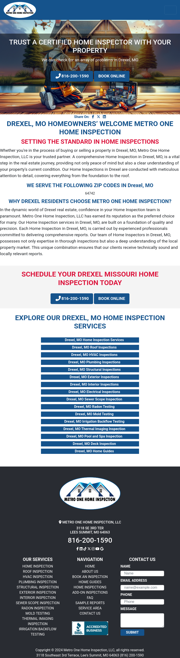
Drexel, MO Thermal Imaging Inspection (94, 429)
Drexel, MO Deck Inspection (94, 444)
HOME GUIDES (90, 582)
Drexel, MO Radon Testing (94, 407)
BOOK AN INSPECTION (90, 577)
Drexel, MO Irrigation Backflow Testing (94, 421)
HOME (90, 566)
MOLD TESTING (37, 613)
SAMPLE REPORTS (90, 603)
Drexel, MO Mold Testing (94, 414)
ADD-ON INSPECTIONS (90, 592)
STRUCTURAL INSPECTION (38, 587)
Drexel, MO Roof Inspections (94, 347)
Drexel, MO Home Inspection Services (94, 340)
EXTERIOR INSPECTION (37, 592)
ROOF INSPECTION (38, 571)
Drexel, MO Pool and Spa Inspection (94, 436)
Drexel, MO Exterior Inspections (94, 377)
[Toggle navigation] (170, 10)
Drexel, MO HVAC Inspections (94, 355)
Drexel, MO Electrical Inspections (94, 392)
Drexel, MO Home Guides (94, 451)
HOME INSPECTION (37, 566)
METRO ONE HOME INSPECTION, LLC (90, 522)
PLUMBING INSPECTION (38, 582)
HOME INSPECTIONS (90, 587)
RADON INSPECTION (38, 608)
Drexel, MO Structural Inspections (94, 369)
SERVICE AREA (90, 608)
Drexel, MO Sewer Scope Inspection (94, 399)
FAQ (90, 598)
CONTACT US (90, 613)
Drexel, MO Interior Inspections (94, 384)
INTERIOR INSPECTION (38, 598)
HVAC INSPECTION (38, 577)
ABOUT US (90, 571)
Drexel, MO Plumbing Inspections (94, 362)
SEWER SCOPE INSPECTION (38, 603)
